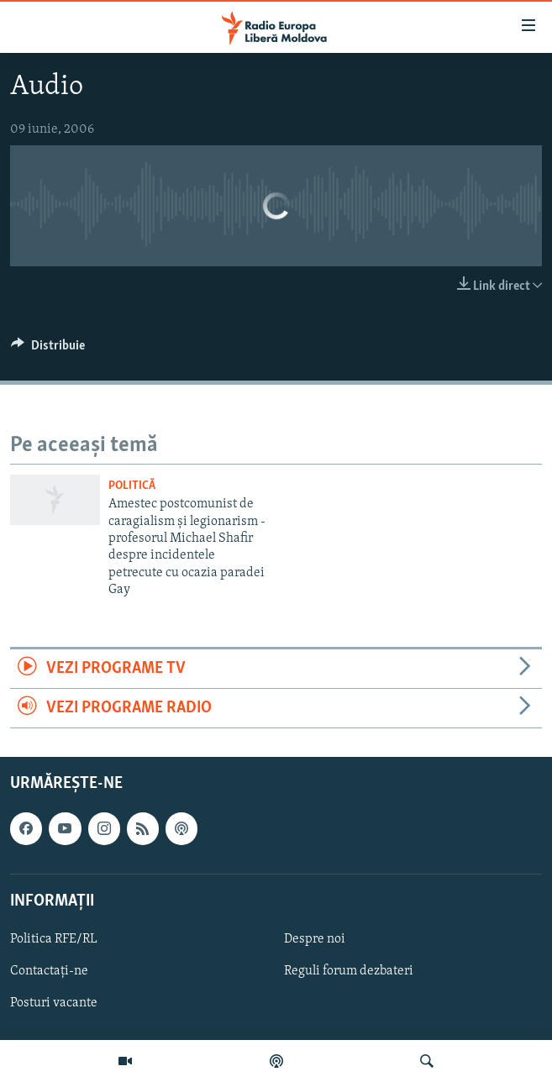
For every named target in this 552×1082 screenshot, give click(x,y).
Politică (131, 486)
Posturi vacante (53, 1003)
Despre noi (314, 939)
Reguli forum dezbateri (348, 971)
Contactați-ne (49, 971)
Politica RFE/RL (53, 939)
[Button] (48, 349)
